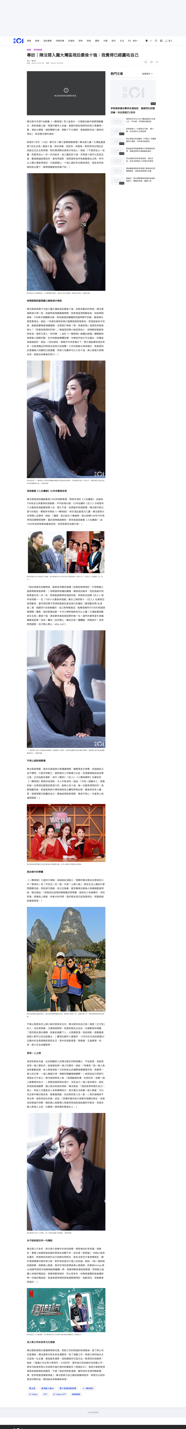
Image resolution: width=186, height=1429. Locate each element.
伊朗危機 (60, 40)
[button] (146, 62)
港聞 (29, 40)
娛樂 (37, 40)
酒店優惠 (47, 40)
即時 (81, 40)
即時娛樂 (38, 49)
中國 (105, 40)
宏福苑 (71, 40)
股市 (114, 40)
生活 (122, 40)
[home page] (18, 40)
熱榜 (89, 40)
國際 (97, 40)
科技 (130, 40)
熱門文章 (117, 74)
